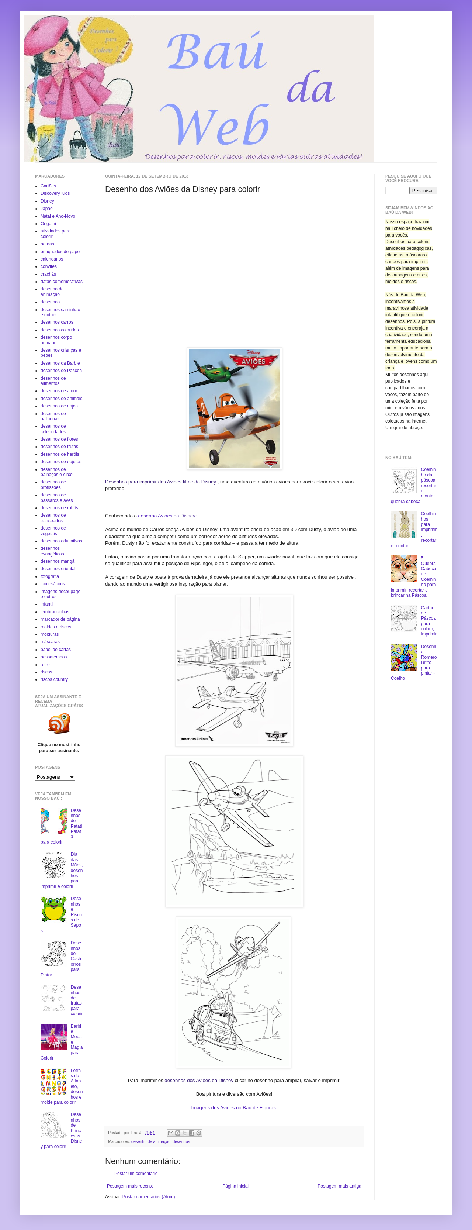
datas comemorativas (62, 281)
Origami (48, 223)
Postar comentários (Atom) (148, 1196)
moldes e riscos (56, 627)
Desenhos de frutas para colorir (77, 1000)
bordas (47, 244)
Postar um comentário (135, 1173)
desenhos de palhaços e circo (57, 472)
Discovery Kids (55, 193)
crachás (48, 274)
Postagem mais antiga (339, 1186)
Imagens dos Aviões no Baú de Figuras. (234, 1107)
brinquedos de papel (61, 251)
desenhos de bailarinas (53, 416)
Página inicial (235, 1186)
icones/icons (53, 583)
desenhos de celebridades (53, 429)
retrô (45, 664)
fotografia (50, 576)
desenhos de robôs (59, 507)
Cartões (48, 186)
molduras (50, 634)
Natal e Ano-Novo (58, 216)
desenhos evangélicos (52, 551)
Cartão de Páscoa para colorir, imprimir (429, 621)
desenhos (181, 1141)
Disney (47, 201)
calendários (52, 259)
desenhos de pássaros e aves (57, 497)
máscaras (50, 641)
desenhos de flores (59, 439)
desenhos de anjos (59, 406)
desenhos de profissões (53, 484)
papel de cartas (56, 649)
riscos (46, 672)
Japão (47, 208)
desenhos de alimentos (53, 381)
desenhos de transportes (53, 518)
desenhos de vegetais (53, 531)
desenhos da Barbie (60, 363)
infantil (47, 604)
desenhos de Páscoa (61, 370)
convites (49, 266)
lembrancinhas (55, 611)
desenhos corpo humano (56, 340)
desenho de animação (150, 1141)
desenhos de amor (59, 390)
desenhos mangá (57, 561)
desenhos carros (57, 322)
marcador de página (60, 619)
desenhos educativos (61, 541)
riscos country (54, 679)
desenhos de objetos (61, 461)
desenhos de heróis (60, 454)
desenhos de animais (61, 398)
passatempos (54, 656)
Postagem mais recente (130, 1186)
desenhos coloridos (60, 330)
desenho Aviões (156, 515)
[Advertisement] (167, 245)
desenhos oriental (58, 568)
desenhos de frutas (59, 446)
